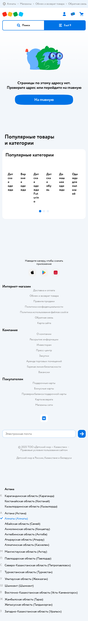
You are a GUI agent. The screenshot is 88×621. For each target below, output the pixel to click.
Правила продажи (44, 301)
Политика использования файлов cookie (44, 312)
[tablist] (44, 184)
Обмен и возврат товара (44, 295)
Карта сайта (44, 323)
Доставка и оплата (44, 290)
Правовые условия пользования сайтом (44, 450)
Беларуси (66, 458)
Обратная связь (44, 317)
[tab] (11, 184)
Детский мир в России (29, 458)
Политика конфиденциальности (44, 306)
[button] (23, 25)
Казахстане (51, 458)
